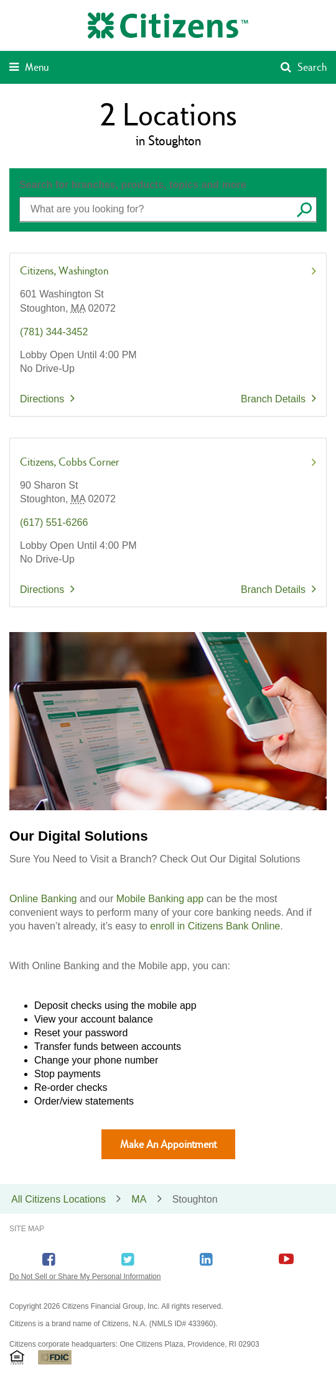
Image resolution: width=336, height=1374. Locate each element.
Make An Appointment (168, 1143)
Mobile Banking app (160, 898)
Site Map (26, 1228)
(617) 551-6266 (54, 522)
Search (312, 66)
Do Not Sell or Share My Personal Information (85, 1276)
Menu (37, 66)
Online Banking (43, 898)
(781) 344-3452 (54, 332)
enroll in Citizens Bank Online (215, 926)
